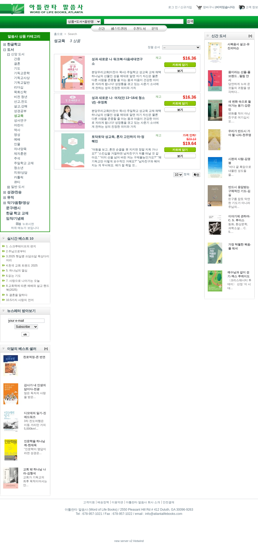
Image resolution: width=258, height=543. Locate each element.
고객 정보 (252, 7)
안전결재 (168, 502)
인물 (17, 144)
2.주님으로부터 (16, 251)
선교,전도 (20, 101)
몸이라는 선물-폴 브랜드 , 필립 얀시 (239, 76)
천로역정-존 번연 (34, 357)
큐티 (17, 182)
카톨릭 (18, 177)
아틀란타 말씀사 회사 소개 (143, 502)
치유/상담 (20, 172)
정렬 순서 (154, 47)
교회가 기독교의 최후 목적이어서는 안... (35, 481)
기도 (17, 68)
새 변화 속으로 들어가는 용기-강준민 (239, 105)
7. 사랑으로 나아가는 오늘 (23, 280)
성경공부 (20, 111)
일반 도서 (17, 187)
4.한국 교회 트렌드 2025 (22, 265)
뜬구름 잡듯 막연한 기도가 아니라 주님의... (239, 202)
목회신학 (20, 92)
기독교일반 (22, 82)
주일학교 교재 (24, 163)
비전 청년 (20, 97)
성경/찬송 (14, 192)
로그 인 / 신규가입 (180, 7)
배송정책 (103, 502)
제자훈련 (20, 153)
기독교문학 (22, 73)
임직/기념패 (15, 218)
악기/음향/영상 (18, 203)
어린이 (18, 125)
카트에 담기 (180, 64)
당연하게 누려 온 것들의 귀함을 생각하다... (239, 87)
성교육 (18, 116)
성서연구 (20, 120)
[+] (46, 348)
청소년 (18, 168)
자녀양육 (20, 149)
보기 (180, 70)
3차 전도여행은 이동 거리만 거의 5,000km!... (35, 424)
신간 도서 (218, 36)
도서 (10, 50)
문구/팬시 (13, 208)
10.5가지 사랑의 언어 (20, 299)
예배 (17, 139)
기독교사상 (22, 78)
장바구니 (209, 7)
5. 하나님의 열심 (16, 270)
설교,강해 (20, 106)
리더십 (18, 87)
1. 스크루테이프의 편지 (21, 246)
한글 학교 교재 (17, 213)
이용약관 (117, 502)
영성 (17, 135)
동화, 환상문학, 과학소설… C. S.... (238, 228)
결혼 (17, 64)
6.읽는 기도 (13, 275)
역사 (17, 130)
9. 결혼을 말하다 (16, 294)
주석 (17, 158)
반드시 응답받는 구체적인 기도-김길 (239, 191)
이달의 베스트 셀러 (21, 349)
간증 (17, 59)
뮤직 (10, 197)
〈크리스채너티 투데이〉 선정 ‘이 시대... (239, 284)
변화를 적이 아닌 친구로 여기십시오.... (239, 117)
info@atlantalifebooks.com (163, 514)
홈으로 (58, 34)
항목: (187, 174)
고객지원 (89, 502)
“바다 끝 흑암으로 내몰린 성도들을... (239, 170)
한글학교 (14, 44)
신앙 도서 (17, 54)
